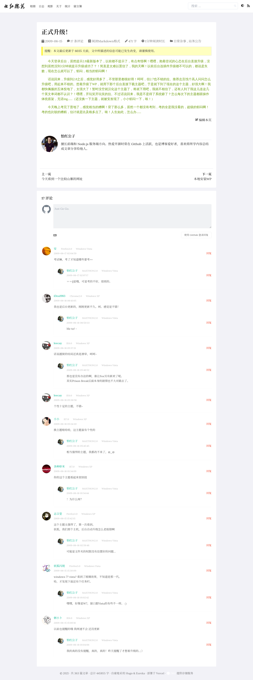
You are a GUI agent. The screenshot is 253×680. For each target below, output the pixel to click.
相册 (33, 6)
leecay (58, 343)
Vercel (160, 673)
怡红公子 (68, 136)
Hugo (129, 673)
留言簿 (78, 6)
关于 (59, 6)
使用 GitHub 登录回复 (196, 234)
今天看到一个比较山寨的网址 (62, 179)
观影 (50, 6)
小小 (56, 419)
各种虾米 (59, 466)
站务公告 (195, 41)
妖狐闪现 (59, 566)
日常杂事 (180, 41)
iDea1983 (59, 296)
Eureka (140, 673)
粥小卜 (58, 618)
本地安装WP (202, 179)
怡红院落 (14, 6)
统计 (67, 6)
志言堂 (58, 514)
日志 (41, 6)
